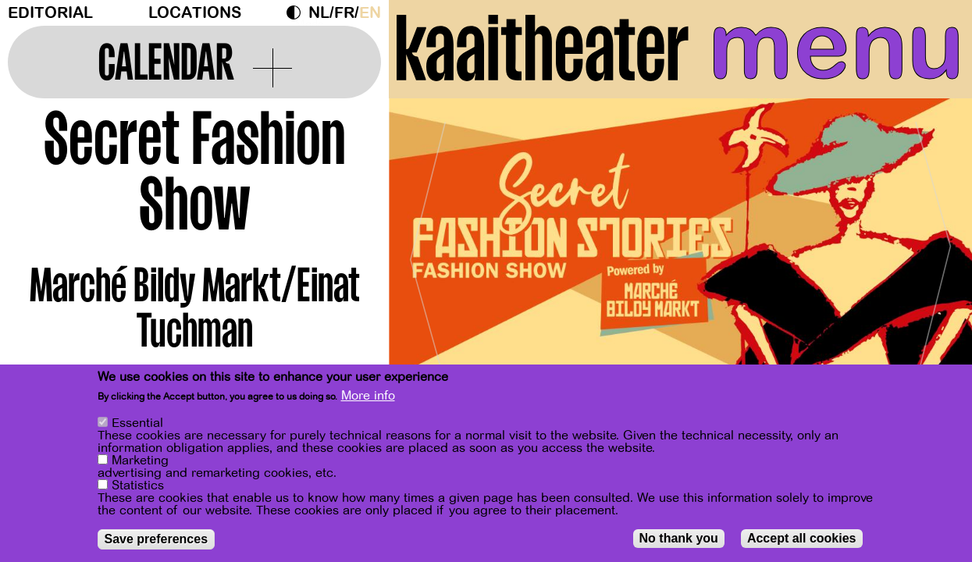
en (370, 13)
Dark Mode (297, 12)
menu (836, 46)
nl (318, 13)
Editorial (50, 13)
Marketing (140, 460)
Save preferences (156, 539)
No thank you (678, 538)
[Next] (933, 253)
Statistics (138, 485)
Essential (137, 423)
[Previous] (428, 253)
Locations (194, 13)
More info (368, 395)
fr (344, 13)
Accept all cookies (801, 538)
